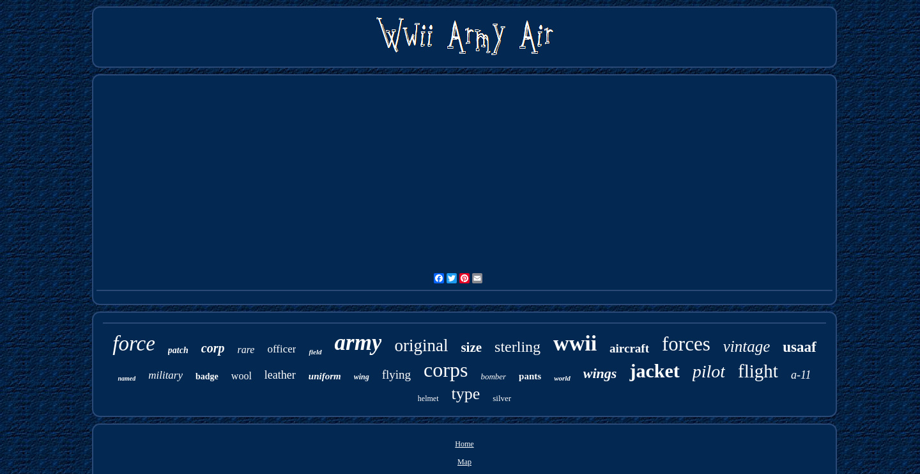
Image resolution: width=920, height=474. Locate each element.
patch (178, 350)
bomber (493, 376)
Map (464, 461)
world (562, 378)
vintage (746, 346)
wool (241, 375)
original (421, 345)
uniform (325, 376)
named (126, 378)
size (471, 347)
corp (213, 348)
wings (600, 373)
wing (361, 376)
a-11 (801, 374)
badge (206, 376)
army (358, 342)
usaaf (799, 347)
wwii (575, 343)
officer (281, 349)
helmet (428, 398)
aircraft (629, 348)
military (165, 375)
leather (280, 374)
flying (396, 374)
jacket (654, 370)
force (133, 343)
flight (758, 371)
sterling (517, 346)
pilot (709, 371)
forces (686, 344)
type (466, 393)
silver (502, 398)
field (315, 352)
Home (464, 443)
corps (446, 369)
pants (530, 376)
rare (245, 349)
